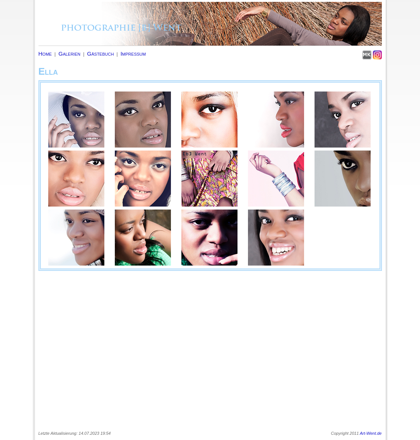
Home (45, 53)
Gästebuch (100, 53)
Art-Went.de (371, 433)
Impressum (133, 53)
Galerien (69, 53)
